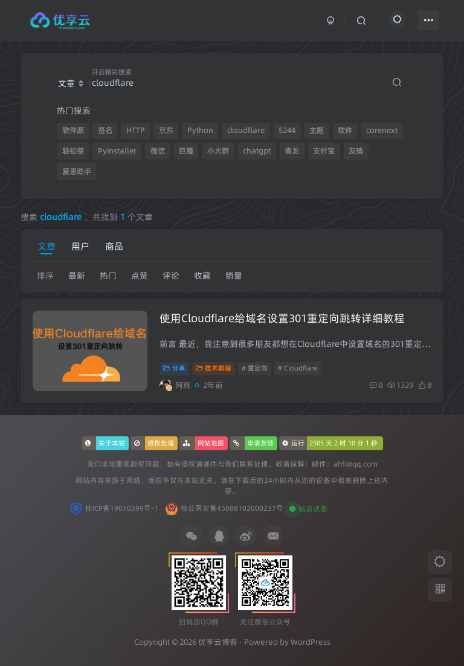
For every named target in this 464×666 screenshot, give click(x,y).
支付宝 (324, 151)
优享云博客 (217, 641)
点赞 (139, 276)
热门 (108, 276)
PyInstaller (117, 151)
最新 (76, 276)
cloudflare (246, 130)
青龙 (292, 151)
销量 (233, 276)
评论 (171, 276)
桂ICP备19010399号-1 (121, 508)
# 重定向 (255, 368)
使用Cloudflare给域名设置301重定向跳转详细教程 (282, 318)
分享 (174, 368)
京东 (166, 130)
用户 (80, 246)
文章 (46, 246)
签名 (105, 130)
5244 (287, 130)
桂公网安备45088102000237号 (232, 508)
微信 (157, 151)
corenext (382, 130)
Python (200, 130)
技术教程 (213, 368)
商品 (114, 246)
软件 (345, 130)
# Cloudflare (297, 368)
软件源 (73, 130)
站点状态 (312, 509)
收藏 (202, 276)
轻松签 (73, 151)
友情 (356, 151)
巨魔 (186, 151)
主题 (316, 130)
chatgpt (257, 151)
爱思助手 (76, 171)
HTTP (135, 130)
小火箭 (218, 151)
